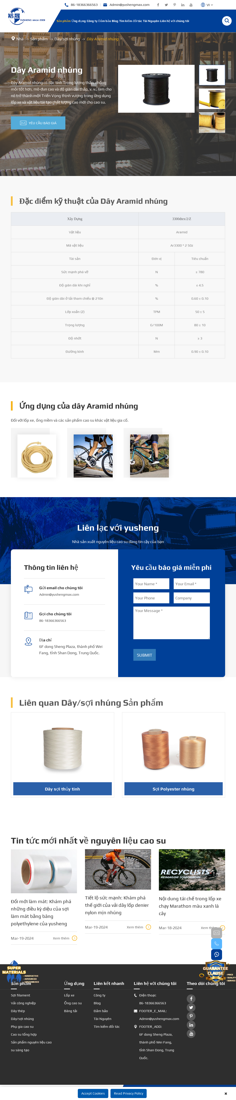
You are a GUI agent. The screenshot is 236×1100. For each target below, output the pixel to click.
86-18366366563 (81, 5)
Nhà (20, 39)
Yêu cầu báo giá (38, 123)
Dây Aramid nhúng (102, 39)
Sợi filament (20, 995)
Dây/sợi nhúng (67, 39)
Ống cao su (73, 1003)
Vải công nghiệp (23, 1003)
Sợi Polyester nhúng (173, 791)
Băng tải (70, 1011)
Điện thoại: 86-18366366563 (150, 999)
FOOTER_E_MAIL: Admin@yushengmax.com (155, 1015)
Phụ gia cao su (22, 1027)
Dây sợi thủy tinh (62, 791)
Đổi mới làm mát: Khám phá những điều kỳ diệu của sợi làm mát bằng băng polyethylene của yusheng (41, 912)
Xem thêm (65, 938)
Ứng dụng (78, 21)
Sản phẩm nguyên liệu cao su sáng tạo (31, 1046)
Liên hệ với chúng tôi (174, 21)
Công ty (92, 21)
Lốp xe (69, 995)
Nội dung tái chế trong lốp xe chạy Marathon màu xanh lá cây (190, 906)
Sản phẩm (64, 21)
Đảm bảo (104, 21)
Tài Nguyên (151, 21)
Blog (115, 21)
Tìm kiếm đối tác (130, 21)
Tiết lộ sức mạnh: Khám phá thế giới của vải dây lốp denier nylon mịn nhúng (117, 905)
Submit (144, 654)
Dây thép (18, 1011)
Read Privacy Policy (128, 1093)
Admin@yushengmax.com (126, 5)
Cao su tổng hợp (24, 1034)
